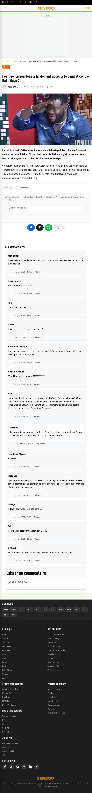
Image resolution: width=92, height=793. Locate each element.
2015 (6, 615)
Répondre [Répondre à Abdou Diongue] (38, 384)
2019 (61, 609)
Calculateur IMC (54, 654)
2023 (29, 609)
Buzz (6, 67)
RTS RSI (5, 732)
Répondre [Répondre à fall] (39, 539)
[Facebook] (20, 2)
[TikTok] (36, 766)
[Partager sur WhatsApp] (48, 227)
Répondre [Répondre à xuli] (39, 315)
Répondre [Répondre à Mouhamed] (39, 272)
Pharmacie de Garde (56, 650)
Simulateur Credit (55, 666)
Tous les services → (56, 670)
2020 (53, 609)
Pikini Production (9, 705)
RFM (4, 720)
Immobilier (52, 697)
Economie (6, 646)
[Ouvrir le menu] (5, 8)
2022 (37, 609)
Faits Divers (7, 670)
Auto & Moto (53, 701)
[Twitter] (25, 2)
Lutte (4, 666)
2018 (69, 609)
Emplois (51, 693)
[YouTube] (30, 2)
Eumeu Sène (23, 188)
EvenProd (6, 697)
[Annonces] (3, 2)
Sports (5, 658)
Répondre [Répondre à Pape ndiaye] (39, 294)
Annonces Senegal (55, 689)
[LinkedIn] (30, 766)
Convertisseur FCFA (56, 634)
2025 (14, 609)
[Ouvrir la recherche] (87, 8)
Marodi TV (6, 693)
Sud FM (5, 728)
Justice (5, 642)
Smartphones (53, 705)
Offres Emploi (53, 662)
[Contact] (11, 2)
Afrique (5, 678)
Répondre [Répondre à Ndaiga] (38, 517)
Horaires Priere (54, 646)
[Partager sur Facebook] (31, 227)
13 (49, 87)
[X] (11, 766)
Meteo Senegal (54, 638)
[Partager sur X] (40, 227)
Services (51, 709)
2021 (45, 609)
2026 (6, 609)
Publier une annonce (56, 713)
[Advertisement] (46, 35)
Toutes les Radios (9, 716)
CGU (4, 755)
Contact (5, 747)
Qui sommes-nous (10, 743)
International (7, 650)
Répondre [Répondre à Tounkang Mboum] (38, 467)
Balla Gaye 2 (9, 188)
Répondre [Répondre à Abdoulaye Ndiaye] (39, 363)
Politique (6, 634)
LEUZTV (5, 701)
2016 (84, 609)
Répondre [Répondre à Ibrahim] (40, 444)
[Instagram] (24, 766)
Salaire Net (52, 642)
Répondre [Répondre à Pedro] (39, 337)
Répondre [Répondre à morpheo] (39, 495)
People (5, 654)
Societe (5, 638)
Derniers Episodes (10, 689)
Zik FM (5, 724)
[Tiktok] (35, 2)
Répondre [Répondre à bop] (38, 416)
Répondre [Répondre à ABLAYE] (39, 561)
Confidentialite (8, 751)
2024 (21, 609)
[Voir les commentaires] (59, 227)
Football (5, 662)
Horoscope (52, 658)
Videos (5, 674)
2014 (14, 615)
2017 (77, 609)
